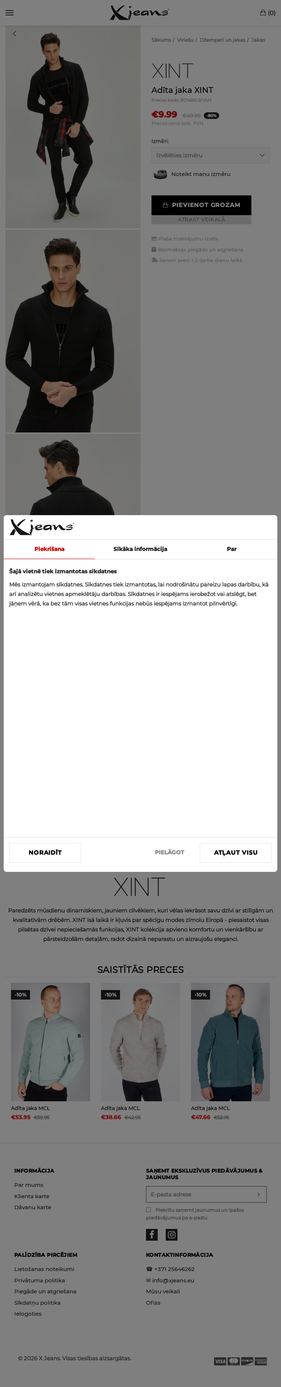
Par (231, 549)
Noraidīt (45, 852)
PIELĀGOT (169, 852)
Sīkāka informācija (140, 549)
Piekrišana (49, 549)
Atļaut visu (236, 852)
